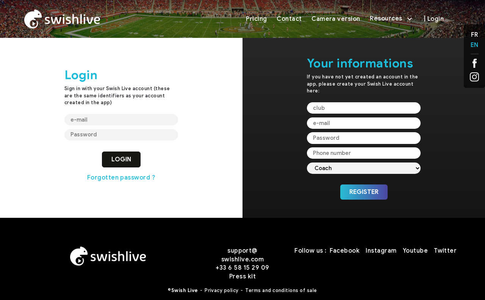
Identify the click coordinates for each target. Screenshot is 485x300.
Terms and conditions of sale (281, 291)
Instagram (381, 251)
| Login (434, 19)
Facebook (345, 251)
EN (474, 45)
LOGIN (121, 159)
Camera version (335, 19)
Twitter (445, 251)
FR (474, 35)
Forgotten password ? (121, 177)
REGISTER (364, 192)
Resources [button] (392, 18)
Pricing (256, 19)
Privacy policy (222, 291)
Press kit (242, 276)
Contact (289, 19)
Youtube (415, 251)
